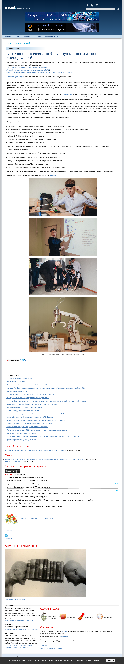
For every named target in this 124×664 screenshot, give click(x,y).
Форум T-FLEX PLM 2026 (15, 382)
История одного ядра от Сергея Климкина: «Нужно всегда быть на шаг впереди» (35, 451)
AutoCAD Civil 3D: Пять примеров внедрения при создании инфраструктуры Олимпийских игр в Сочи (45, 493)
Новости (7, 36)
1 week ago (25, 647)
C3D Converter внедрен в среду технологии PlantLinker (27, 427)
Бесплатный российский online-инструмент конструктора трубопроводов (34, 506)
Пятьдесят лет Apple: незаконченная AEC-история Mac (27, 385)
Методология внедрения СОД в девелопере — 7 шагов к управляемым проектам (37, 430)
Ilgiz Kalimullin (9, 624)
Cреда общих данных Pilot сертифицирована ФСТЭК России (29, 417)
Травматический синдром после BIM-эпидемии (24, 407)
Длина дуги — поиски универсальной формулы (25, 477)
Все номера (9, 530)
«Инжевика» (67, 94)
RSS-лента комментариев (15, 600)
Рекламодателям (51, 36)
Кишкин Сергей (9, 605)
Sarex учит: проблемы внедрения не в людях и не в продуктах (30, 395)
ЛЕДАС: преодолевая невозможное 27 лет (22, 411)
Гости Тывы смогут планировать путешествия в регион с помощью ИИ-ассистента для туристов (43, 436)
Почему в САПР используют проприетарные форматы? (27, 398)
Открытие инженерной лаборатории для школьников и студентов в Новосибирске (39, 72)
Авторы (27, 36)
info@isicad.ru (63, 636)
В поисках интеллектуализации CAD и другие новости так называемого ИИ (35, 414)
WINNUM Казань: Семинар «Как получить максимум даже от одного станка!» (35, 420)
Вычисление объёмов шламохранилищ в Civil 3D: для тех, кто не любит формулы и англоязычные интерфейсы (50, 500)
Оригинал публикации (14, 77)
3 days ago (29, 620)
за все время (20, 474)
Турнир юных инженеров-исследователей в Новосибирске (28, 67)
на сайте (52, 175)
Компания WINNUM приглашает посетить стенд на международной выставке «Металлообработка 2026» (46, 388)
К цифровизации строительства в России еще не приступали (29, 424)
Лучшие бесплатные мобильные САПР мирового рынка (28, 487)
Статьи (17, 36)
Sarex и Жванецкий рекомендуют (19, 378)
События (37, 36)
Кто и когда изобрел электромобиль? (21, 503)
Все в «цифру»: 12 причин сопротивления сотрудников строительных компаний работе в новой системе (46, 401)
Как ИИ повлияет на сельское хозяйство (21, 433)
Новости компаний (18, 43)
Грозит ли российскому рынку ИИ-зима (21, 440)
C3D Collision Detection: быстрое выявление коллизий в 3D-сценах (31, 404)
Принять (110, 660)
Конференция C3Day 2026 (16, 391)
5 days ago (35, 629)
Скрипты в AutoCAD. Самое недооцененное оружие (27, 497)
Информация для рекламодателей (51, 648)
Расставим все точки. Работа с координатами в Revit (27, 481)
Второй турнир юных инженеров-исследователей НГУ (27, 70)
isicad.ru (64, 631)
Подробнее (43, 645)
